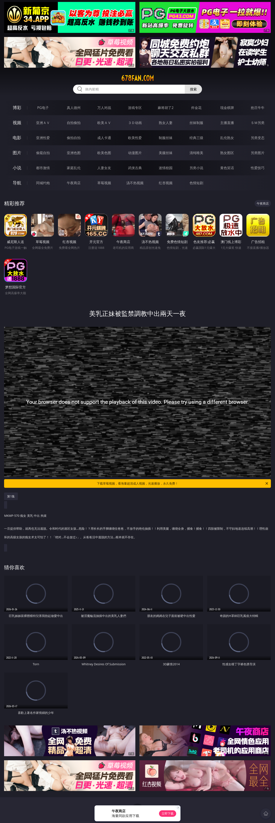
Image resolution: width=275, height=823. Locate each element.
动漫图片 (135, 152)
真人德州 (74, 107)
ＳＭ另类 (257, 122)
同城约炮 (43, 183)
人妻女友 (104, 167)
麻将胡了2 (165, 107)
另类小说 (196, 167)
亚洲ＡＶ (43, 122)
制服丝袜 (166, 137)
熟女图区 (227, 152)
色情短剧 (196, 183)
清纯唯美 (196, 152)
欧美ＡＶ (104, 122)
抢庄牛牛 (257, 107)
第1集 (11, 496)
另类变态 (257, 137)
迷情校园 (166, 167)
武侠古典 (135, 167)
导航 (17, 183)
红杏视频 (166, 183)
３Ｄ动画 (135, 122)
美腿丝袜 (166, 152)
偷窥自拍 (43, 152)
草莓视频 (104, 183)
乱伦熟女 (227, 137)
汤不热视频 (135, 183)
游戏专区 (135, 107)
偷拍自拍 (74, 137)
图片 (17, 153)
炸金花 (196, 107)
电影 (17, 138)
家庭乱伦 (74, 167)
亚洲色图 (74, 152)
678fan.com (137, 78)
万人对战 (104, 107)
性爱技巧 (257, 167)
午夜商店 (74, 183)
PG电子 (43, 107)
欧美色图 (104, 152)
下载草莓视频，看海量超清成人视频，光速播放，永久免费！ (183, 483)
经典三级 (196, 137)
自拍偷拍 (74, 122)
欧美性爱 (135, 137)
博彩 (17, 107)
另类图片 (257, 152)
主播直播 (227, 122)
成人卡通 (104, 137)
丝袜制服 (196, 122)
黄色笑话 (227, 167)
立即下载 (168, 813)
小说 (17, 168)
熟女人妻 (166, 122)
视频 (17, 122)
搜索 (193, 89)
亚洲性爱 (43, 137)
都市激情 (43, 167)
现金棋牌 (227, 107)
